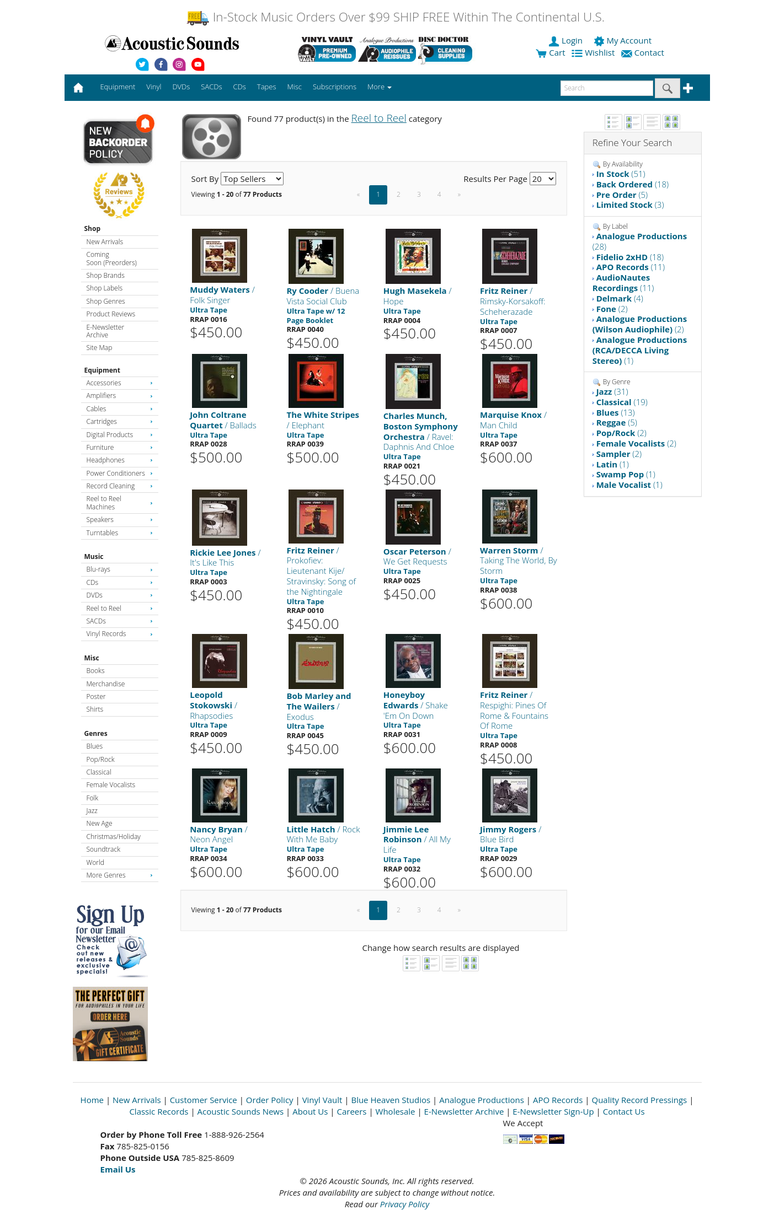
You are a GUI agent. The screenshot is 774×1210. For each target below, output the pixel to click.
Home (92, 1099)
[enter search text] (607, 88)
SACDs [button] (211, 87)
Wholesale (395, 1111)
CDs (120, 582)
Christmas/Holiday (114, 836)
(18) (632, 184)
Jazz (92, 810)
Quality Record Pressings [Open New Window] (639, 1099)
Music (94, 556)
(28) (639, 241)
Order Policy (269, 1099)
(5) (622, 194)
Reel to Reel (120, 608)
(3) (630, 204)
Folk (93, 798)
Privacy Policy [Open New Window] (404, 1203)
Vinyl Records (120, 633)
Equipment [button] (117, 87)
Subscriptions (334, 87)
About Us (310, 1111)
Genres (96, 733)
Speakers (120, 519)
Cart (550, 52)
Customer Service (203, 1099)
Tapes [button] (266, 87)
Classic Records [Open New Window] (158, 1111)
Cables (120, 408)
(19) (622, 401)
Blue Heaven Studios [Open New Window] (390, 1099)
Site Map (100, 347)
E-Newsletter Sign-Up (553, 1111)
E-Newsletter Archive (106, 331)
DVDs (120, 595)
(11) (630, 266)
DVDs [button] (181, 87)
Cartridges (120, 421)
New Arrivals (105, 241)
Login (566, 40)
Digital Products (120, 434)
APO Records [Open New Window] (558, 1099)
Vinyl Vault (322, 1099)
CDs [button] (239, 87)
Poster (96, 696)
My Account (624, 40)
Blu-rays (120, 569)
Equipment (102, 370)
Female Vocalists (111, 784)
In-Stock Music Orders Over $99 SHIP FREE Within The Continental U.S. (395, 16)
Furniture (120, 447)
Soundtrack (103, 849)
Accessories (120, 383)
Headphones (120, 460)
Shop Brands (106, 275)
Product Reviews (111, 314)
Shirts (95, 709)
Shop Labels (104, 288)
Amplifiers (120, 395)
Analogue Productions (481, 1099)
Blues (95, 746)
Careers (351, 1111)
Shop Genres (106, 301)
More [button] (379, 87)
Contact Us (624, 1111)
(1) (639, 350)
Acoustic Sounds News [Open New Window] (240, 1111)
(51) (620, 173)
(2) (612, 308)
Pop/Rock (101, 759)
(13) (615, 412)
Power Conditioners (120, 473)
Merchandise (106, 684)
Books (96, 670)
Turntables (120, 532)
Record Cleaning (120, 486)
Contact (643, 52)
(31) (612, 391)
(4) (619, 298)
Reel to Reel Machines (120, 502)
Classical (99, 772)
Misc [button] (294, 87)
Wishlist (594, 52)
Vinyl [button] (153, 87)
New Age (100, 823)
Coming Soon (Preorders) (112, 258)
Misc (91, 658)
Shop (92, 228)
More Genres (120, 875)
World (95, 862)
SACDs (120, 621)
